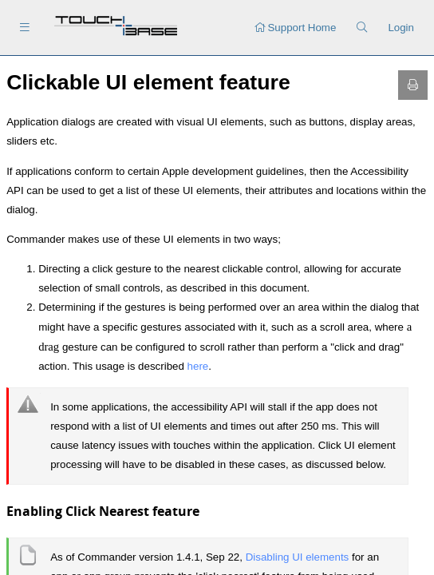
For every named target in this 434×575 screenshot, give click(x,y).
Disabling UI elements (299, 557)
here (198, 366)
